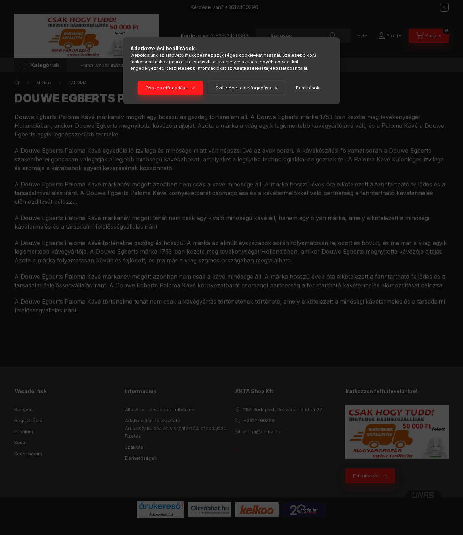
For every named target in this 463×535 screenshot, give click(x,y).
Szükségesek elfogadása (243, 87)
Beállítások (307, 87)
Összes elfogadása (166, 87)
